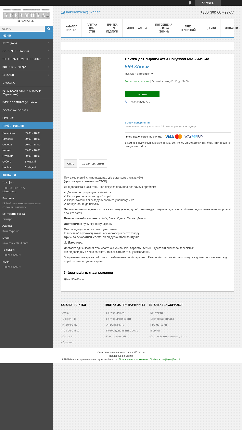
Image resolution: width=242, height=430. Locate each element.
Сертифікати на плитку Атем (168, 336)
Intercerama (69, 324)
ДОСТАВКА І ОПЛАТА (15, 110)
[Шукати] (49, 29)
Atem (65, 313)
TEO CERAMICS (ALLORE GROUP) (21, 59)
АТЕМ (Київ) (9, 43)
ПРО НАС (8, 118)
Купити (142, 94)
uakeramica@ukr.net (15, 243)
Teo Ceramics (70, 330)
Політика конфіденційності (165, 359)
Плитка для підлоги (112, 28)
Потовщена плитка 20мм (122, 330)
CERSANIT (8, 75)
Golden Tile (69, 319)
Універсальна (137, 28)
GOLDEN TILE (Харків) (15, 51)
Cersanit (67, 336)
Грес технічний (188, 28)
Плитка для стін (92, 28)
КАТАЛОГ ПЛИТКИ (71, 28)
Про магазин (158, 324)
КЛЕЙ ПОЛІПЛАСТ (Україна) (19, 102)
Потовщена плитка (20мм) (163, 28)
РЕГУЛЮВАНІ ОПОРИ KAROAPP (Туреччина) (21, 92)
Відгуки (210, 28)
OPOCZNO (8, 82)
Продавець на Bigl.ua (121, 355)
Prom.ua (139, 352)
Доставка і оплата (162, 319)
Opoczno (68, 342)
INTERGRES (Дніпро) (14, 67)
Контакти (231, 28)
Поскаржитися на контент (133, 359)
